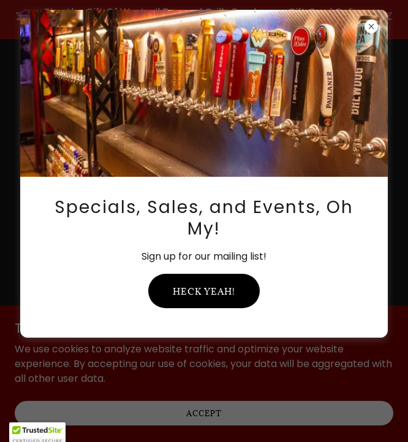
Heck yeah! (204, 291)
